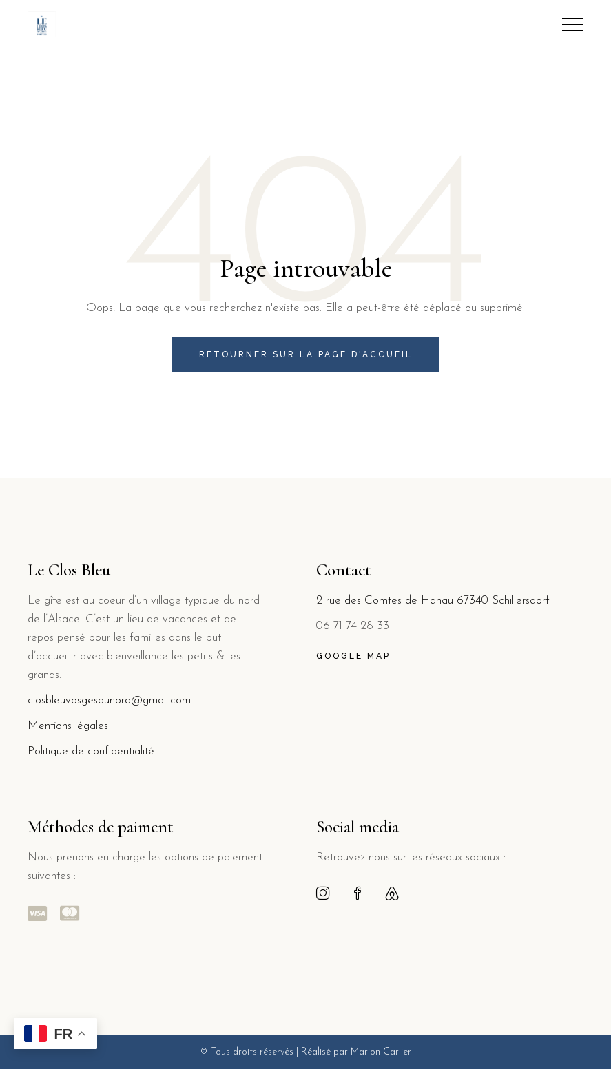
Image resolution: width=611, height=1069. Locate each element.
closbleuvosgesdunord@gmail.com (109, 700)
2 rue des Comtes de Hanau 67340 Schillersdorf (433, 600)
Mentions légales (70, 726)
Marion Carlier (381, 1052)
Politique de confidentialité (91, 751)
